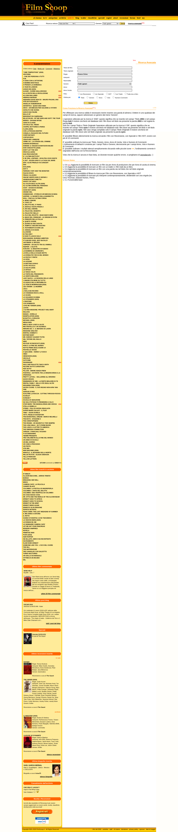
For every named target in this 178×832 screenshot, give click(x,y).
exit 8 (25, 169)
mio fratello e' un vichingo (34, 326)
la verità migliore (31, 276)
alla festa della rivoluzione (35, 93)
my (143, 18)
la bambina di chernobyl (33, 251)
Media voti (41, 68)
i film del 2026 (96, 829)
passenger (27, 362)
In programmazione (42, 64)
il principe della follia (33, 219)
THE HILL (26, 547)
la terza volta (29, 272)
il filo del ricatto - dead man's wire (38, 215)
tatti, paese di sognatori (33, 415)
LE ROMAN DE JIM (29, 522)
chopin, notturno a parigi (34, 127)
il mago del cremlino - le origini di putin (40, 217)
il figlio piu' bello (30, 213)
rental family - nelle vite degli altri (38, 383)
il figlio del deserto (32, 211)
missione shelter (30, 331)
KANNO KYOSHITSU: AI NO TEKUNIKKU (37, 518)
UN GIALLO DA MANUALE (32, 555)
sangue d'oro (29, 391)
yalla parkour (29, 457)
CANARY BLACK (29, 486)
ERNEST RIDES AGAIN (31, 505)
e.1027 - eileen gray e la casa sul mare (39, 160)
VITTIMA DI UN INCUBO (31, 558)
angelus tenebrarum (32, 103)
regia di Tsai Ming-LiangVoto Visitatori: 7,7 (32, 790)
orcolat (26, 358)
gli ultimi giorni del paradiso (35, 185)
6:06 (24, 78)
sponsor (142, 829)
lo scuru (27, 295)
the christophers (30, 421)
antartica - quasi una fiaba (34, 106)
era (24, 164)
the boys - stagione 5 (32, 419)
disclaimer (124, 829)
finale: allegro (30, 175)
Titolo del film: (67, 68)
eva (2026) (27, 167)
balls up (26, 114)
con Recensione (85, 94)
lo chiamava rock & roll (33, 293)
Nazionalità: (67, 80)
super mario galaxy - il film (34, 410)
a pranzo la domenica (32, 85)
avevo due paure (30, 112)
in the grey (27, 234)
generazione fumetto (32, 179)
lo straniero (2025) (31, 299)
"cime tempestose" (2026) (33, 72)
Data (34, 68)
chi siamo (117, 829)
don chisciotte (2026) (31, 148)
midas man (27, 322)
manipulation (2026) (31, 316)
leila (25, 289)
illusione (27, 232)
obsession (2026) (30, 356)
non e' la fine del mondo (33, 345)
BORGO (26, 478)
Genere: (99, 23)
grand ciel (27, 192)
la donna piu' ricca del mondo (35, 255)
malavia (26, 312)
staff (111, 829)
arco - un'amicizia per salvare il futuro (40, 108)
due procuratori (30, 154)
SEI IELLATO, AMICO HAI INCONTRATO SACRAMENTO (37, 540)
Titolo (82, 98)
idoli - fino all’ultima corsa (35, 198)
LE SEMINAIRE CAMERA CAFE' (34, 524)
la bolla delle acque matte (35, 253)
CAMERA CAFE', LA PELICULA (34, 484)
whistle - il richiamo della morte (37, 452)
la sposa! (27, 270)
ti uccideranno (29, 433)
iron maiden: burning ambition (35, 238)
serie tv (71, 18)
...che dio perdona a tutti (33, 76)
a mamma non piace (31, 83)
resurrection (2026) (31, 385)
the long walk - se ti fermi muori (37, 425)
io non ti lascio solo (32, 236)
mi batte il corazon (31, 318)
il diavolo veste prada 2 (33, 207)
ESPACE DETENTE (29, 509)
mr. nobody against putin (34, 337)
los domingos (29, 303)
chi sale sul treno (31, 124)
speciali (101, 18)
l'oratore (27, 301)
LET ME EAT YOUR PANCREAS (34, 526)
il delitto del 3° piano (32, 204)
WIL (24, 560)
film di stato (28, 173)
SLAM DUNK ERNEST (30, 543)
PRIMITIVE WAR (28, 532)
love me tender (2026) (32, 305)
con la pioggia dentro (32, 131)
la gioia (26, 259)
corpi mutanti (29, 135)
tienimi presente (30, 436)
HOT (109, 94)
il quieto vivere (29, 221)
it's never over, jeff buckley (35, 240)
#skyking (27, 74)
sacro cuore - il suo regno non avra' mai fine (40, 388)
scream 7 (27, 398)
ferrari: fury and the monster (36, 171)
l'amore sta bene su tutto (34, 280)
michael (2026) (28, 320)
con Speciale (99, 94)
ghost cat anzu (29, 181)
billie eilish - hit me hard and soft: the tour (41, 118)
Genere (91, 98)
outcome (27, 360)
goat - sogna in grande (33, 188)
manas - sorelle (30, 314)
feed (138, 18)
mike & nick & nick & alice (33, 324)
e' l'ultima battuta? (31, 156)
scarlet (26, 396)
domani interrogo (30, 143)
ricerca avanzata (135, 23)
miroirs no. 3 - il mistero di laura (37, 329)
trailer (83, 18)
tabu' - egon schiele (31, 412)
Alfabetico (56, 68)
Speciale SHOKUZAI (39, 634)
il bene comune (29, 200)
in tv (45, 18)
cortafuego (28, 137)
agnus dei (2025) (29, 89)
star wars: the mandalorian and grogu (40, 404)
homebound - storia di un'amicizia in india (40, 194)
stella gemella (29, 406)
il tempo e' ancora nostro (34, 225)
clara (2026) (28, 129)
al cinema (37, 18)
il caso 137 (27, 202)
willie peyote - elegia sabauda (36, 454)
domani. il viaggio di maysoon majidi (38, 146)
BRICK (25, 482)
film (60, 463)
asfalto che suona (31, 110)
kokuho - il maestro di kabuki (35, 249)
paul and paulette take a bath (36, 364)
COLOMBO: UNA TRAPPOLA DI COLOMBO (38, 492)
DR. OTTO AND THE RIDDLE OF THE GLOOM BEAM (41, 497)
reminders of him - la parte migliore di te (40, 381)
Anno (100, 98)
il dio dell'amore (30, 209)
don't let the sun (30, 150)
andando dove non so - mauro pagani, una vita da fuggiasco (40, 100)
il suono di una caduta (32, 223)
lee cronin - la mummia (32, 286)
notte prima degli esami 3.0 (34, 347)
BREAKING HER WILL (31, 480)
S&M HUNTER (28, 537)
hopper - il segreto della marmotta (38, 196)
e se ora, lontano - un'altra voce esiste (40, 158)
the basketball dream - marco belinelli (40, 417)
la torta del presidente (33, 274)
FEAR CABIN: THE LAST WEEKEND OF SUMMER (40, 511)
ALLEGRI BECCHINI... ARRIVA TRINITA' (37, 476)
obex (25, 354)
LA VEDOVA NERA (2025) (32, 520)
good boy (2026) (29, 190)
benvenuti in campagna (33, 116)
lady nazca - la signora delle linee (38, 278)
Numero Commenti (121, 98)
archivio (62, 18)
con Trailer (119, 94)
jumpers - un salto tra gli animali (37, 244)
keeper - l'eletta (30, 247)
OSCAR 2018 (28, 604)
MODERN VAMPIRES (30, 528)
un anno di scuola (30, 440)
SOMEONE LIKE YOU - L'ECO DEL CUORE (38, 545)
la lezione (27, 261)
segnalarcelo (145, 155)
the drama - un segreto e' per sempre (39, 423)
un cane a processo (31, 444)
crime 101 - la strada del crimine (36, 141)
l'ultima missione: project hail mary (38, 310)
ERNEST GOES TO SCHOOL (33, 501)
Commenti (49, 68)
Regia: (65, 74)
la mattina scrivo (30, 263)
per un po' (27, 368)
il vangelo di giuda (31, 230)
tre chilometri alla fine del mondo (38, 438)
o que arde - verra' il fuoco (35, 352)
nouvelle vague (30, 350)
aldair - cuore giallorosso (35, 91)
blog (77, 18)
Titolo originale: (68, 71)
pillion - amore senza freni (34, 371)
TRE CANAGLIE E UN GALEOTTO (35, 551)
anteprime (53, 18)
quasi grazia (28, 379)
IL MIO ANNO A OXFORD (31, 513)
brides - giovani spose (32, 120)
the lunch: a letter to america (36, 427)
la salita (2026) (29, 268)
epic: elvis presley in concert (35, 162)
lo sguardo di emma (31, 297)
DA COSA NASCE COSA (31, 495)
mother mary (28, 335)
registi (109, 18)
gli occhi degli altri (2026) (34, 183)
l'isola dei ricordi (30, 291)
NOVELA (26, 530)
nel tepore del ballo (32, 339)
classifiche (92, 18)
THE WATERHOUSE (30, 549)
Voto (108, 98)
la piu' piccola (29, 265)
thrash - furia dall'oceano (34, 431)
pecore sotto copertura (34, 366)
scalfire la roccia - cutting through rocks (41, 393)
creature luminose (31, 139)
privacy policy (133, 829)
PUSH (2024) (27, 535)
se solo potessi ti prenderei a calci (38, 402)
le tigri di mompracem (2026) (34, 284)
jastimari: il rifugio (31, 242)
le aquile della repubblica (34, 282)
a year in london (30, 87)
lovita (25, 308)
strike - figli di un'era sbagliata (36, 408)
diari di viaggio (150, 829)
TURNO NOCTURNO (30, 553)
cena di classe (29, 122)
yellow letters (30, 459)
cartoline (105, 829)
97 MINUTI (26, 474)
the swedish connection (33, 429)
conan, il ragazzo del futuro (35, 133)
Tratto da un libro (132, 94)
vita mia (26, 448)
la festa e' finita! (30, 257)
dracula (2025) (29, 152)
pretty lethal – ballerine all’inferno (39, 377)
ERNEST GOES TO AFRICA (32, 499)
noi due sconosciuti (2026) (34, 343)
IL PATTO (26, 516)
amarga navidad (30, 97)
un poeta (27, 446)
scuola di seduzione (31, 400)
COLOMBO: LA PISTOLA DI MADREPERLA (38, 488)
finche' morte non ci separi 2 (35, 177)
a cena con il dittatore (33, 80)
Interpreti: (66, 77)
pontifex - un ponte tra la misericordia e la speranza (41, 374)
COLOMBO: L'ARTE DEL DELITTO (35, 490)
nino (25, 341)
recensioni (124, 18)
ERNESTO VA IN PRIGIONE (32, 507)
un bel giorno (29, 442)
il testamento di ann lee (33, 228)
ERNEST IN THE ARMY (31, 503)
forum (132, 18)
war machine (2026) (31, 450)
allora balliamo (30, 95)
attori (115, 18)
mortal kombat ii (30, 333)
